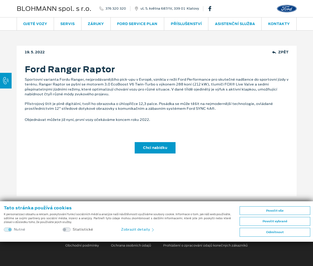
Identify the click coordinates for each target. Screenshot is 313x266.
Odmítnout (275, 232)
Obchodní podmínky (82, 245)
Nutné (19, 229)
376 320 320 (115, 8)
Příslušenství (186, 23)
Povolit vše (274, 211)
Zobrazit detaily (138, 229)
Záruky (96, 23)
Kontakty (279, 23)
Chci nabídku (155, 147)
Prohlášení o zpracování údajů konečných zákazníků (205, 245)
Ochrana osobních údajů (131, 245)
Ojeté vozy (35, 23)
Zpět (280, 52)
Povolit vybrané (275, 221)
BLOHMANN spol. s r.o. (54, 8)
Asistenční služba (235, 23)
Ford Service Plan (137, 23)
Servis (67, 23)
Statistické (83, 229)
